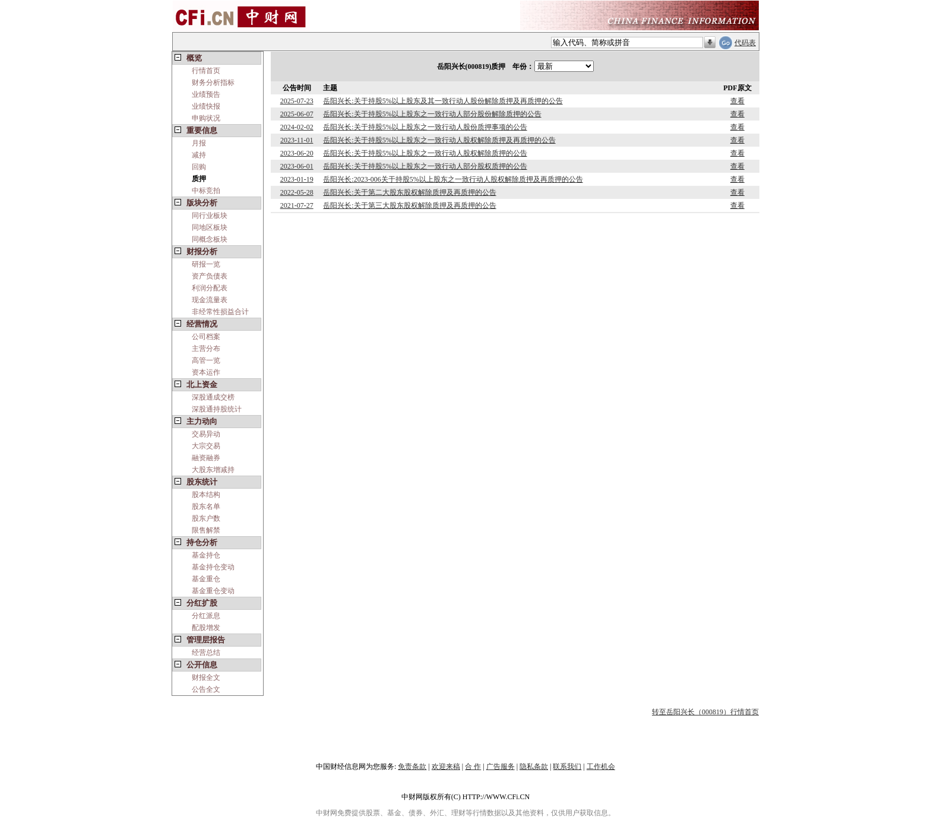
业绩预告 (206, 94)
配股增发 (206, 627)
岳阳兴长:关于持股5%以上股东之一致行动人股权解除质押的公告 (425, 153)
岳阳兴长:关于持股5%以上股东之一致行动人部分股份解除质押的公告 (432, 114)
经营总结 (206, 652)
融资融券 (206, 458)
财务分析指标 (213, 82)
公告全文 (206, 689)
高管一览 (206, 360)
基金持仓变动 (213, 567)
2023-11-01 (297, 140)
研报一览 (206, 264)
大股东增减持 (213, 470)
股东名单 (206, 506)
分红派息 (206, 616)
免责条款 (412, 766)
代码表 (745, 43)
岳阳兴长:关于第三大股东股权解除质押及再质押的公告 (409, 205)
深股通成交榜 (213, 397)
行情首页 (206, 70)
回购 (199, 167)
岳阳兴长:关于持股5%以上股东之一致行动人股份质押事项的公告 (425, 127)
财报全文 (206, 677)
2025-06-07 (297, 114)
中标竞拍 (206, 190)
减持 (199, 155)
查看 (737, 101)
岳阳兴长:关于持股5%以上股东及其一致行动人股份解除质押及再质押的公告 (442, 101)
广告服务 (500, 766)
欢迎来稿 (446, 766)
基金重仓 (206, 579)
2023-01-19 (297, 179)
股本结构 (206, 494)
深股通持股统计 (217, 409)
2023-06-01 (297, 166)
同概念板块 (209, 239)
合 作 (473, 766)
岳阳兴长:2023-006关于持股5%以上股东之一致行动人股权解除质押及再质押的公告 (452, 179)
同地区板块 (209, 227)
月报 (199, 143)
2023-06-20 (297, 153)
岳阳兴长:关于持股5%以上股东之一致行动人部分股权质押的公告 (425, 166)
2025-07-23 (297, 101)
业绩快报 (206, 106)
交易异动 (206, 434)
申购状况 (206, 118)
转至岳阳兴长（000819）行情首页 (705, 712)
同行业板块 (209, 215)
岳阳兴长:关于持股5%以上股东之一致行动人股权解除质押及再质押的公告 (439, 140)
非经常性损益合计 (220, 312)
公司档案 (206, 336)
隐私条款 (534, 766)
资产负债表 (209, 276)
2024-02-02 (297, 127)
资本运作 (206, 372)
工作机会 (601, 766)
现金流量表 (209, 300)
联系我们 (567, 766)
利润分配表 (209, 288)
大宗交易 (206, 446)
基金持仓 (206, 555)
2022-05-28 (297, 192)
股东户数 (206, 518)
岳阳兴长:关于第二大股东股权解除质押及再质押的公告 (409, 192)
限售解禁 (206, 530)
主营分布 (206, 348)
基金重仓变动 (213, 591)
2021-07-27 (297, 205)
